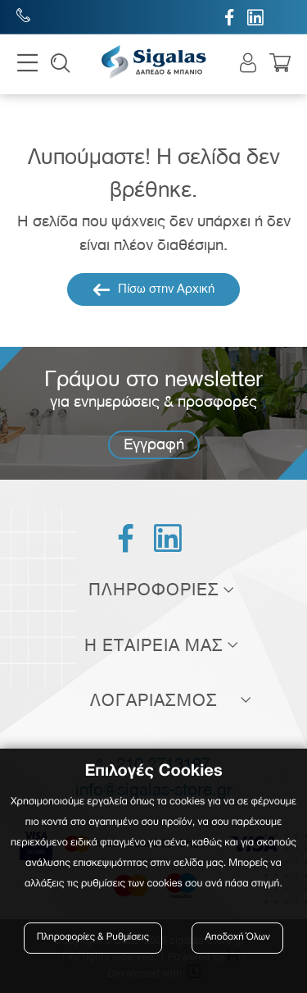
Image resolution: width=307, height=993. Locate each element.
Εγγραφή (154, 444)
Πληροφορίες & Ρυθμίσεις (93, 937)
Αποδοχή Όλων (237, 937)
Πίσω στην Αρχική (153, 289)
